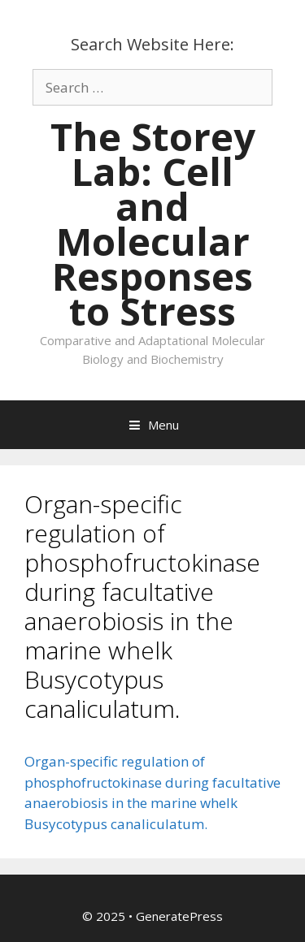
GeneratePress (179, 916)
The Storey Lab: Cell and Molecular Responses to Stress (152, 223)
